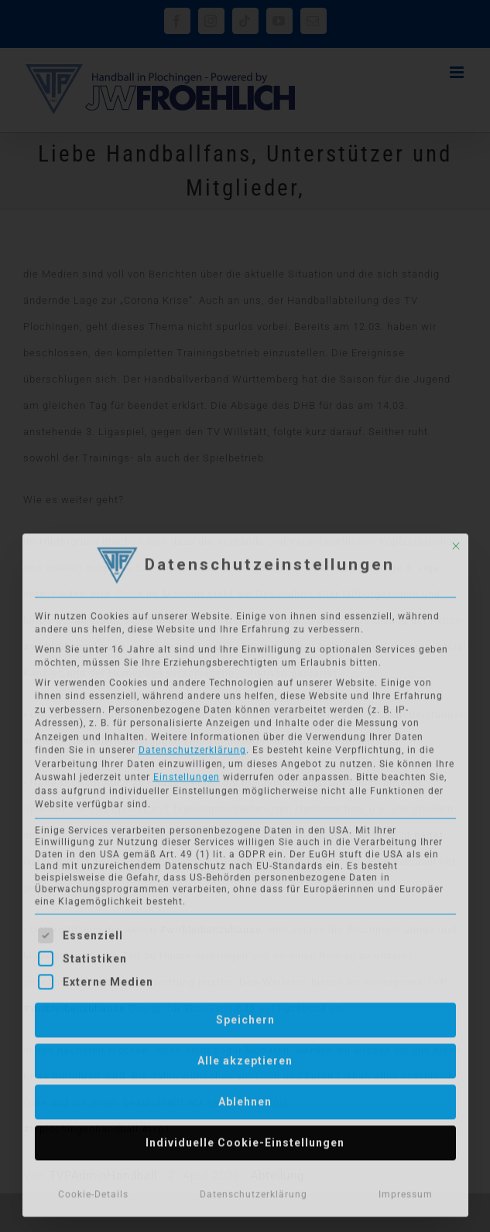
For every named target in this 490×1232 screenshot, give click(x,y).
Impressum (406, 1189)
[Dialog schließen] (456, 541)
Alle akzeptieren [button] (245, 1056)
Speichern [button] (245, 1015)
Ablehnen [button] (245, 1097)
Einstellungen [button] (186, 772)
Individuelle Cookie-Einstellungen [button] (245, 1138)
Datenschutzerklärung (192, 745)
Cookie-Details (93, 1189)
